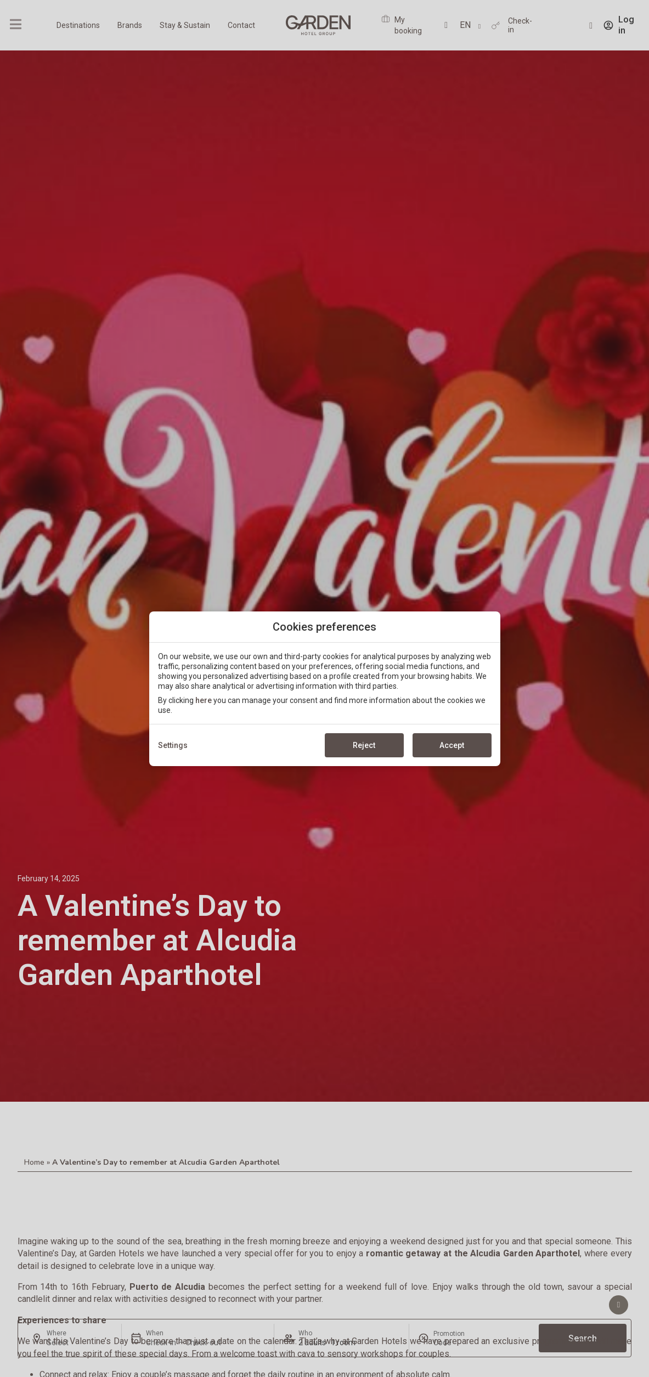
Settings (173, 745)
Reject (364, 745)
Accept (451, 745)
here (203, 700)
